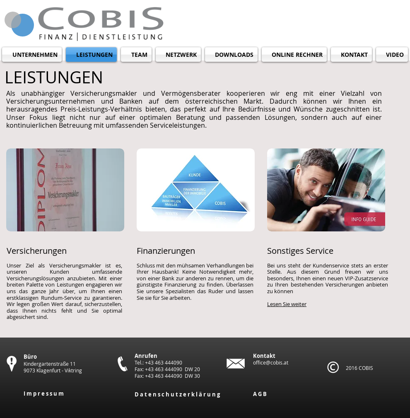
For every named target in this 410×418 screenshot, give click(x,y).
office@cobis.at (270, 362)
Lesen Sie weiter (286, 304)
